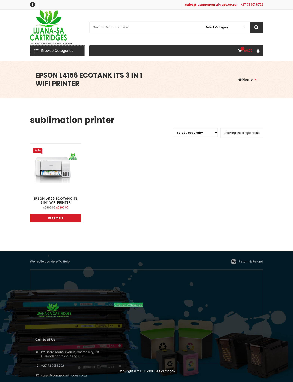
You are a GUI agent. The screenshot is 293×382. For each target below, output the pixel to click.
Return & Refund (251, 263)
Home (245, 79)
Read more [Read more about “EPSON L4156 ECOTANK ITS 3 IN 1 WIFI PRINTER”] (55, 218)
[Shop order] (196, 132)
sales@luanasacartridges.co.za (211, 4)
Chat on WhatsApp (128, 340)
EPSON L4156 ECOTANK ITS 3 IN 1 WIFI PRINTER (55, 201)
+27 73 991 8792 (251, 4)
